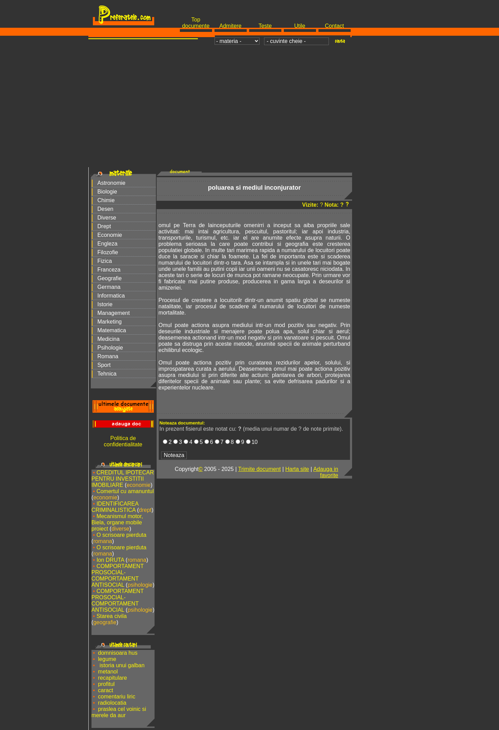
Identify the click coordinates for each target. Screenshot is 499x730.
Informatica (111, 296)
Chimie (106, 200)
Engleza (107, 244)
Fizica (104, 261)
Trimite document (259, 469)
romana (102, 541)
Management (113, 313)
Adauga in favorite (325, 472)
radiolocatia (112, 703)
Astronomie (111, 183)
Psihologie (110, 348)
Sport (104, 365)
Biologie (107, 192)
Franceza (109, 270)
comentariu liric (116, 696)
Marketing (109, 322)
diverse (121, 529)
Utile (299, 26)
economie (138, 485)
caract (105, 690)
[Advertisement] (249, 99)
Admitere (230, 26)
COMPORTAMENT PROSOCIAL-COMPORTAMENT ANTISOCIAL (117, 575)
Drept (104, 226)
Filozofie (107, 252)
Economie (109, 235)
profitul (106, 684)
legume (107, 659)
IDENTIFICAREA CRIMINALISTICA (114, 507)
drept (145, 510)
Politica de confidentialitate (123, 441)
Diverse (106, 218)
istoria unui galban (121, 665)
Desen (105, 209)
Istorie (105, 304)
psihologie (140, 585)
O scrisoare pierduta (121, 535)
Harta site (297, 469)
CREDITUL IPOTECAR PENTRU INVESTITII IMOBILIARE (122, 479)
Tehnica (106, 374)
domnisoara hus (118, 653)
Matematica (111, 330)
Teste (265, 26)
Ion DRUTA (110, 560)
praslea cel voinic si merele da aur (118, 712)
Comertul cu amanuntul (125, 491)
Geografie (109, 278)
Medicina (108, 339)
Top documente (195, 23)
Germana (109, 287)
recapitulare (112, 678)
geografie (104, 622)
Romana (107, 356)
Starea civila (111, 616)
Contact (334, 26)
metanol (108, 672)
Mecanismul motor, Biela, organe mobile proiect (117, 522)
